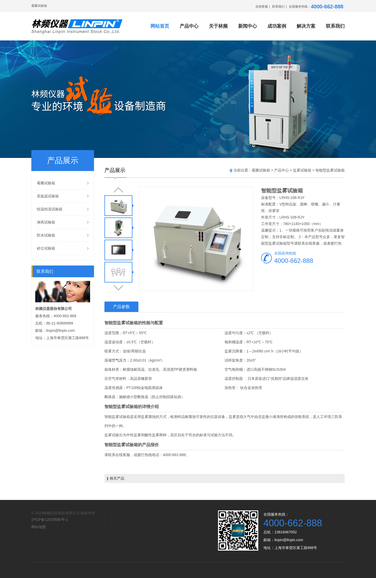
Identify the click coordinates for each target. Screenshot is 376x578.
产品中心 (189, 26)
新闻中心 (247, 26)
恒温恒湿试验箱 (49, 209)
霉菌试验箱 (46, 183)
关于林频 (218, 26)
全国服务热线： (316, 6)
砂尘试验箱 (46, 248)
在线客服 (261, 6)
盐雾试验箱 (302, 170)
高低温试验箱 (48, 196)
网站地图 (38, 527)
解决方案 (306, 26)
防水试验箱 (46, 235)
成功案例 (276, 26)
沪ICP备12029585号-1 (49, 519)
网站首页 (159, 26)
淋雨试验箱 (46, 222)
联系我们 (278, 6)
